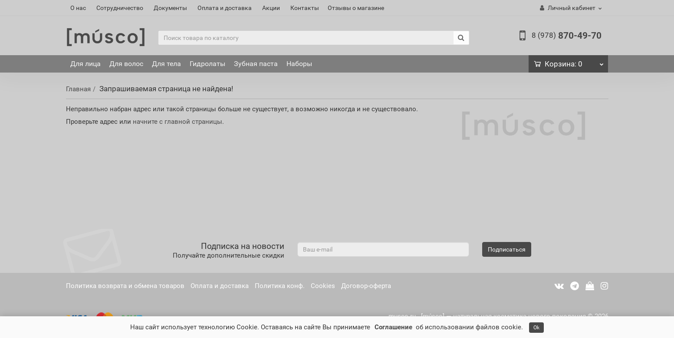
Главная (78, 89)
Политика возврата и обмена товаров (125, 286)
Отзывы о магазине (356, 7)
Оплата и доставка (224, 7)
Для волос (126, 64)
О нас (78, 7)
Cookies (323, 286)
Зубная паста (256, 64)
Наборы (299, 64)
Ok (536, 328)
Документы (170, 7)
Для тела (166, 64)
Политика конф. (280, 286)
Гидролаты (207, 64)
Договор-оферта (366, 286)
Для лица (85, 64)
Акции (271, 7)
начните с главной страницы (177, 122)
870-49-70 (567, 35)
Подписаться (507, 249)
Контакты (304, 7)
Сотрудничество (119, 7)
